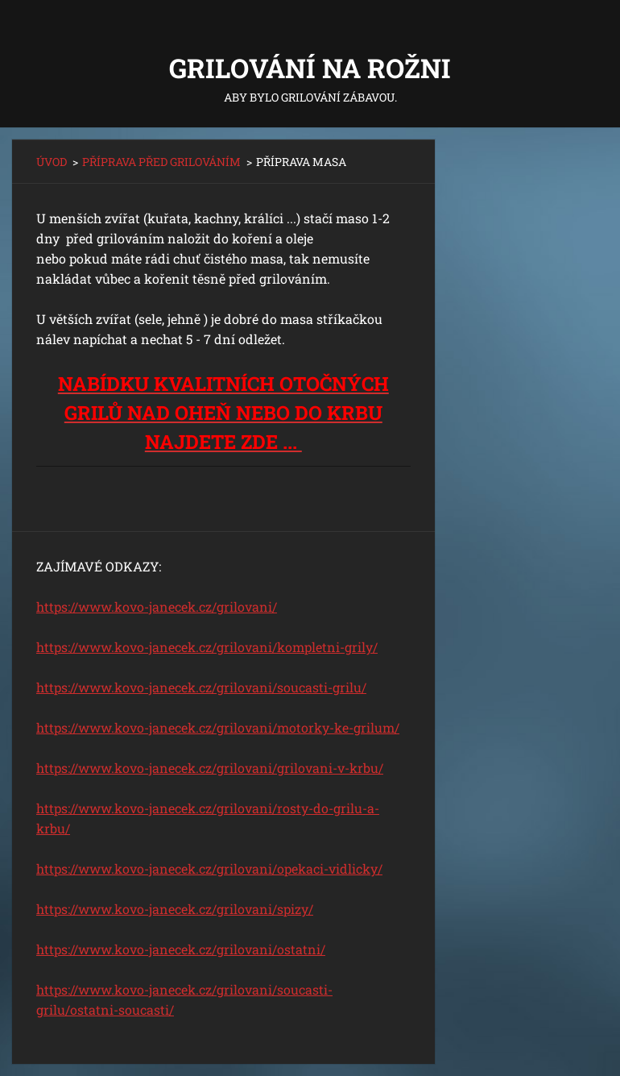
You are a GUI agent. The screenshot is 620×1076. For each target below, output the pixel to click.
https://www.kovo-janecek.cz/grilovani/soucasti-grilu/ (201, 687)
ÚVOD (51, 161)
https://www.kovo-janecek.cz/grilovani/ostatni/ (180, 949)
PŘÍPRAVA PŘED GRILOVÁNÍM (161, 161)
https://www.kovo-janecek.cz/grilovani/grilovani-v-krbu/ (209, 767)
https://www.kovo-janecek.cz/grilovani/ (156, 606)
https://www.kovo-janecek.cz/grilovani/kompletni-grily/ (207, 646)
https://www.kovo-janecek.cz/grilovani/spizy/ (174, 908)
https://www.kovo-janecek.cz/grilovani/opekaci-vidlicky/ (209, 868)
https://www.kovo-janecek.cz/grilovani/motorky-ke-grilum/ (217, 727)
